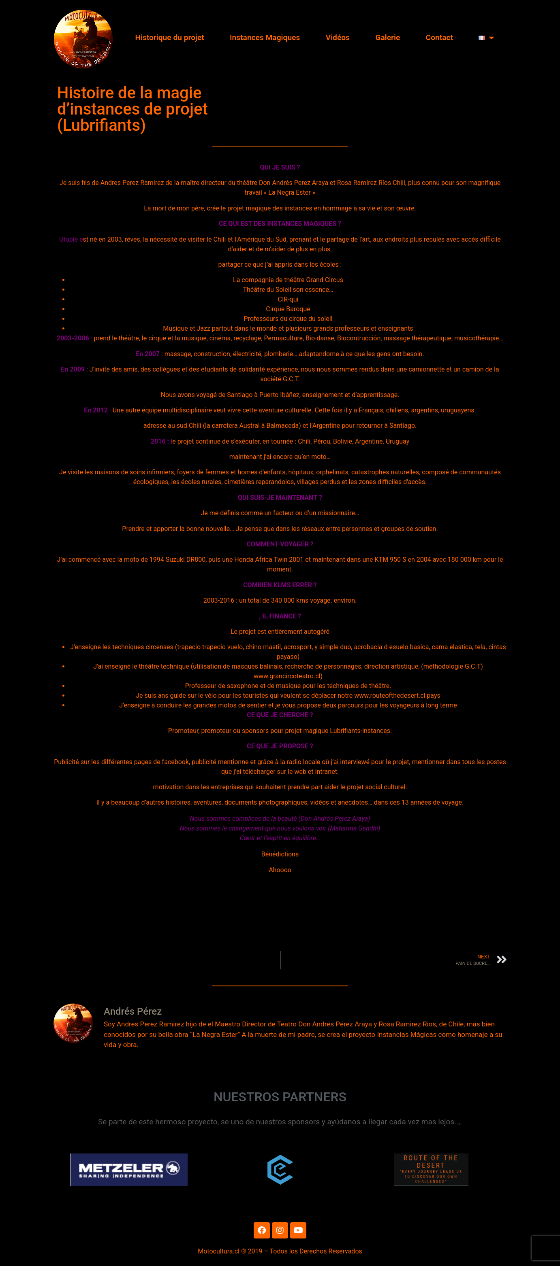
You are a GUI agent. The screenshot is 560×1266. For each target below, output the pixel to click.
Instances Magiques (265, 37)
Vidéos (338, 37)
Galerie (387, 37)
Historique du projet (169, 37)
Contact (439, 37)
